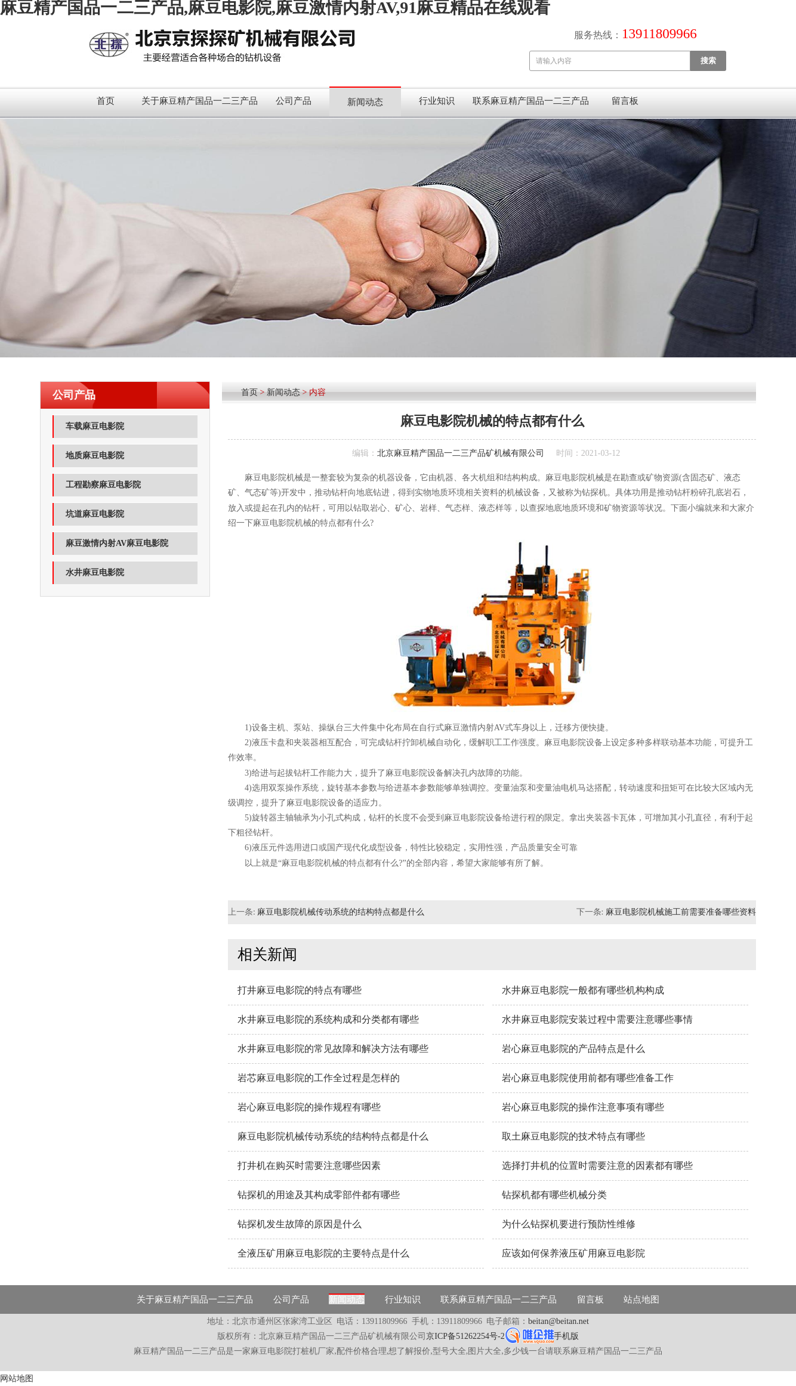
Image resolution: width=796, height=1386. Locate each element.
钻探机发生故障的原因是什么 (299, 1224)
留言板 (625, 101)
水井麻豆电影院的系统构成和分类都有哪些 (328, 1019)
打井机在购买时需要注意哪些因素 (309, 1165)
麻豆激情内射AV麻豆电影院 (117, 543)
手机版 (566, 1336)
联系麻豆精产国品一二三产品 (531, 101)
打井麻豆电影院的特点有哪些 (299, 990)
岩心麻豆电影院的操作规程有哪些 (309, 1107)
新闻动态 (365, 102)
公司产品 (293, 101)
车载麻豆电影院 (95, 426)
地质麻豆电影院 (95, 455)
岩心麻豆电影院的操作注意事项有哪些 (583, 1107)
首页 (106, 101)
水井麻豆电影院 (95, 572)
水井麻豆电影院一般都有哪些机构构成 (583, 990)
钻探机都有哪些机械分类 (554, 1195)
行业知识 (437, 101)
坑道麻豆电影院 (95, 514)
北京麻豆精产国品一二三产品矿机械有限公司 (460, 453)
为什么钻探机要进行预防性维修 (568, 1224)
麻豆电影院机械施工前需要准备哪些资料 (681, 911)
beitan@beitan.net (558, 1321)
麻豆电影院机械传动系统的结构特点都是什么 (340, 911)
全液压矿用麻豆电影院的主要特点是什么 (323, 1253)
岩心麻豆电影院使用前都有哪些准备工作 (588, 1078)
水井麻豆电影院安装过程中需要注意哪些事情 (597, 1019)
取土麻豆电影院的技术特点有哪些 (573, 1136)
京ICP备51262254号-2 (465, 1336)
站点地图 (641, 1299)
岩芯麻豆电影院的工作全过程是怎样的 (318, 1078)
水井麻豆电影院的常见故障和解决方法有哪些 (332, 1049)
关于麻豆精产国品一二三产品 (199, 101)
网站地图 (16, 1378)
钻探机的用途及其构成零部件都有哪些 (318, 1195)
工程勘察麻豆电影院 (103, 484)
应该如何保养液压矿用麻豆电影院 (573, 1253)
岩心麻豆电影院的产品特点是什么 (573, 1049)
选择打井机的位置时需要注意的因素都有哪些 (597, 1165)
